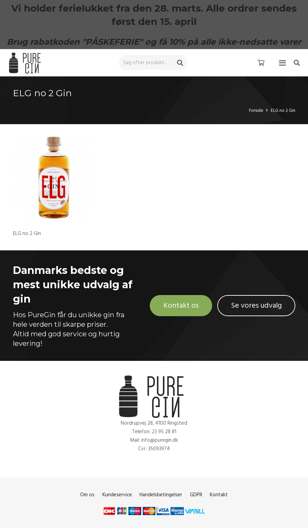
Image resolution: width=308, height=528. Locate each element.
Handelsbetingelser (161, 494)
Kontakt (219, 494)
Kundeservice (117, 494)
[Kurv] (261, 62)
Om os (87, 494)
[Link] (26, 63)
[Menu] (282, 62)
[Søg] (180, 63)
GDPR (196, 494)
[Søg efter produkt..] (153, 63)
